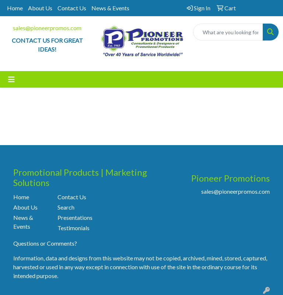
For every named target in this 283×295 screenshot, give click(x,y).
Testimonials (73, 227)
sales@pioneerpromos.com (47, 27)
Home (15, 7)
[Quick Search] (228, 32)
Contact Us (71, 7)
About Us (40, 7)
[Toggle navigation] (11, 79)
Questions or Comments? (45, 243)
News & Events (110, 7)
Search (65, 207)
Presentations (74, 217)
